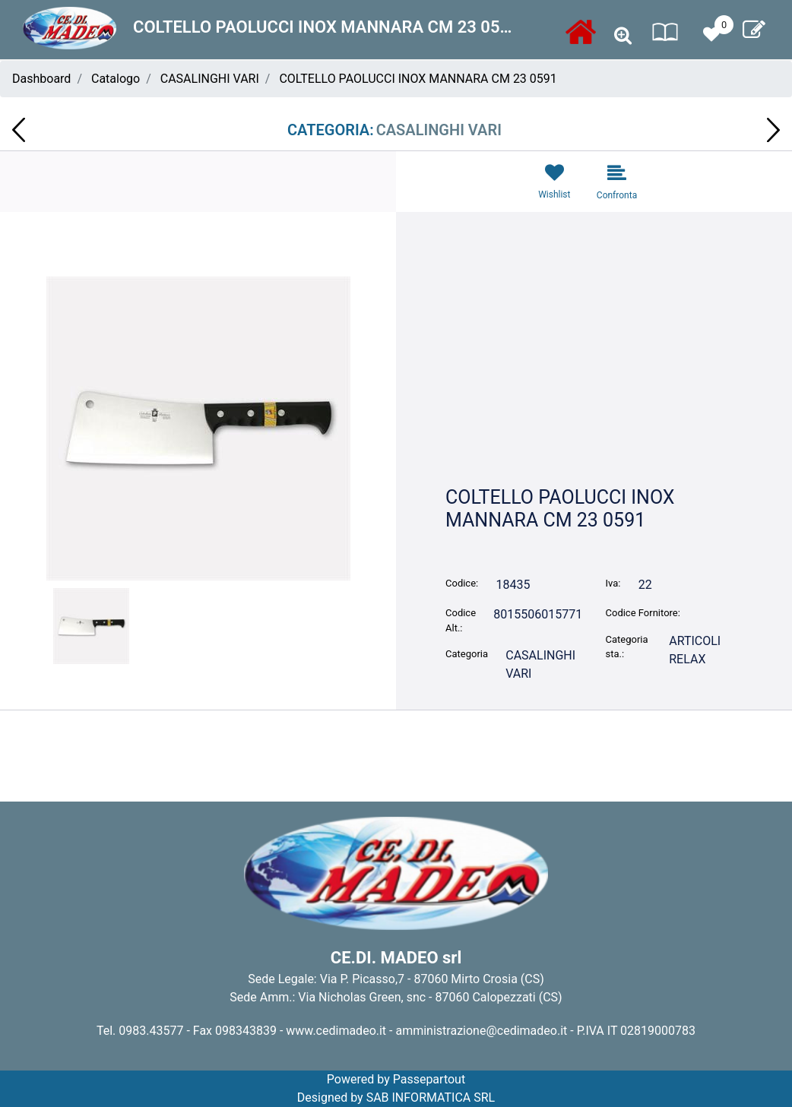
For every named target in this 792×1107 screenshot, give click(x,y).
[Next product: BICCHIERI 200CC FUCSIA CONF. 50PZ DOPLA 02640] (773, 130)
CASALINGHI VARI (209, 78)
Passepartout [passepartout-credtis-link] (429, 1079)
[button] (198, 427)
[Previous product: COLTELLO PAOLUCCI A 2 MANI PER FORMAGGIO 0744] (18, 130)
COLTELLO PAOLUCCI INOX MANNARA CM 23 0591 (417, 78)
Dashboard (41, 78)
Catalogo (115, 78)
